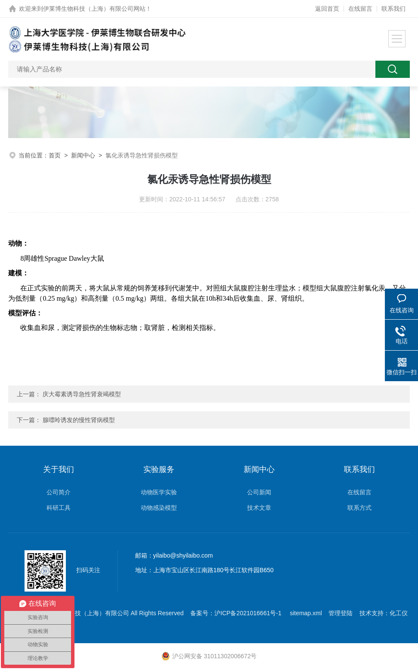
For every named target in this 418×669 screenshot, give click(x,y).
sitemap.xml (306, 613)
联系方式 (359, 507)
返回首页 (327, 8)
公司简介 (58, 492)
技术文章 (259, 507)
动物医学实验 (159, 492)
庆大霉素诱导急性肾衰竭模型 (82, 394)
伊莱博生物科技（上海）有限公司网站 (94, 8)
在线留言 (360, 8)
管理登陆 (340, 613)
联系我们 (393, 8)
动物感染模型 (159, 507)
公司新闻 (259, 492)
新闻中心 (83, 155)
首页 (55, 155)
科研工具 (58, 507)
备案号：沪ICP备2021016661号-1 (236, 613)
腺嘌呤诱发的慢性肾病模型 (79, 419)
